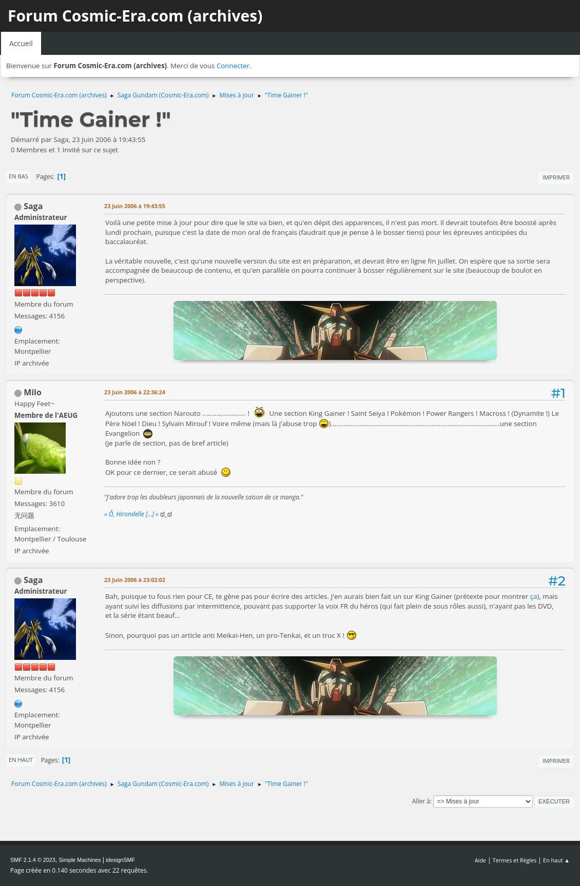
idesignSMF (120, 860)
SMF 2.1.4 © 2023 (32, 860)
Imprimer (556, 177)
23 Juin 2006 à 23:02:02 (134, 579)
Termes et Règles (515, 860)
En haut (21, 759)
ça (533, 596)
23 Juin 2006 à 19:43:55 (134, 206)
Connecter (233, 65)
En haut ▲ (556, 860)
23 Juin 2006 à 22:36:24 (134, 392)
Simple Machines (80, 860)
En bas (18, 176)
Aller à (421, 801)
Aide (480, 860)
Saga (33, 206)
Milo (33, 392)
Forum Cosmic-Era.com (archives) (135, 15)
